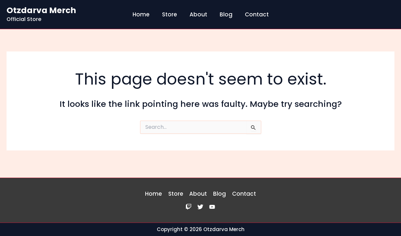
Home (143, 14)
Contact (254, 14)
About (198, 14)
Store (170, 14)
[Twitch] (188, 207)
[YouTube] (212, 207)
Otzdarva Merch (41, 10)
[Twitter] (200, 207)
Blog (224, 14)
